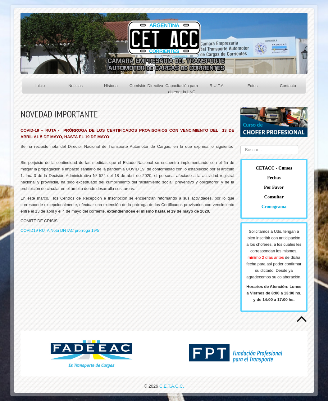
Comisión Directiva (146, 85)
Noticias (75, 85)
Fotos (253, 85)
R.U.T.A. (217, 85)
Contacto (288, 85)
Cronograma (274, 206)
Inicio (40, 85)
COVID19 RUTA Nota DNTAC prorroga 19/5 (59, 230)
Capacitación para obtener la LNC (182, 88)
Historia (111, 85)
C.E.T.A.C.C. (171, 386)
